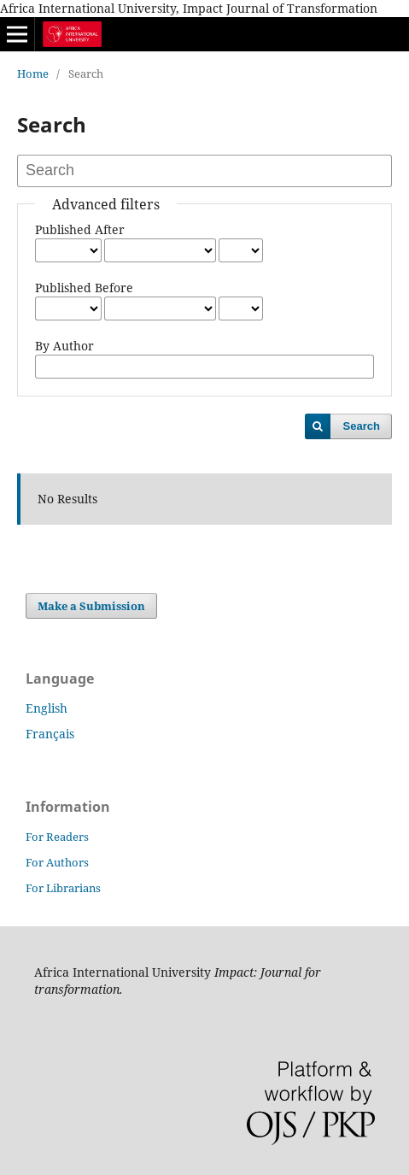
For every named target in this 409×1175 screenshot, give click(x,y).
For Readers (57, 836)
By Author (64, 346)
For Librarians (63, 888)
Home (33, 73)
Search (361, 426)
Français (50, 734)
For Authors (57, 862)
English (46, 708)
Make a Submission (91, 606)
